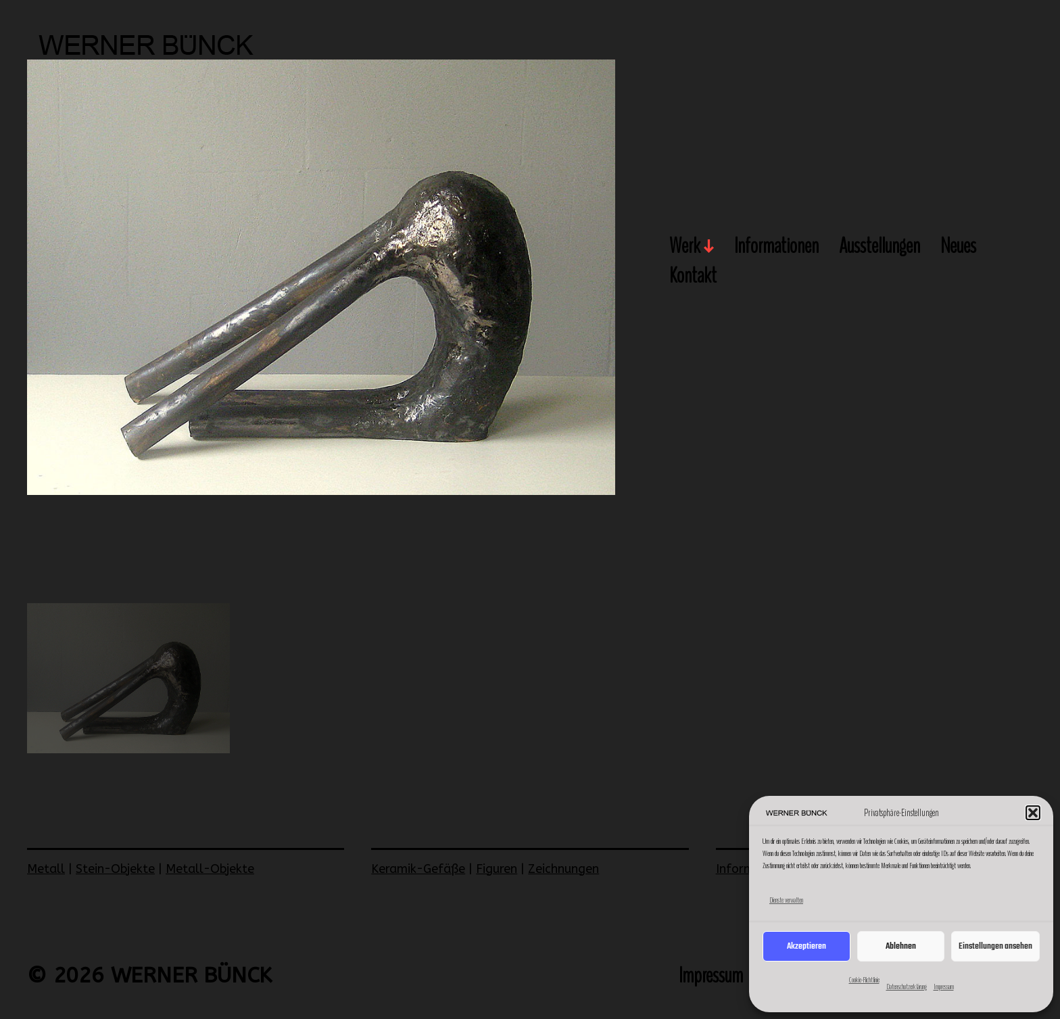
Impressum (944, 986)
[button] (1033, 813)
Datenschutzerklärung (906, 986)
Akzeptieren (806, 946)
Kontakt (693, 276)
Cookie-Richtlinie (864, 979)
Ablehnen (901, 946)
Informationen (776, 246)
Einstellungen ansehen (995, 946)
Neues (958, 246)
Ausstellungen (879, 246)
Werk (684, 246)
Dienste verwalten (786, 900)
